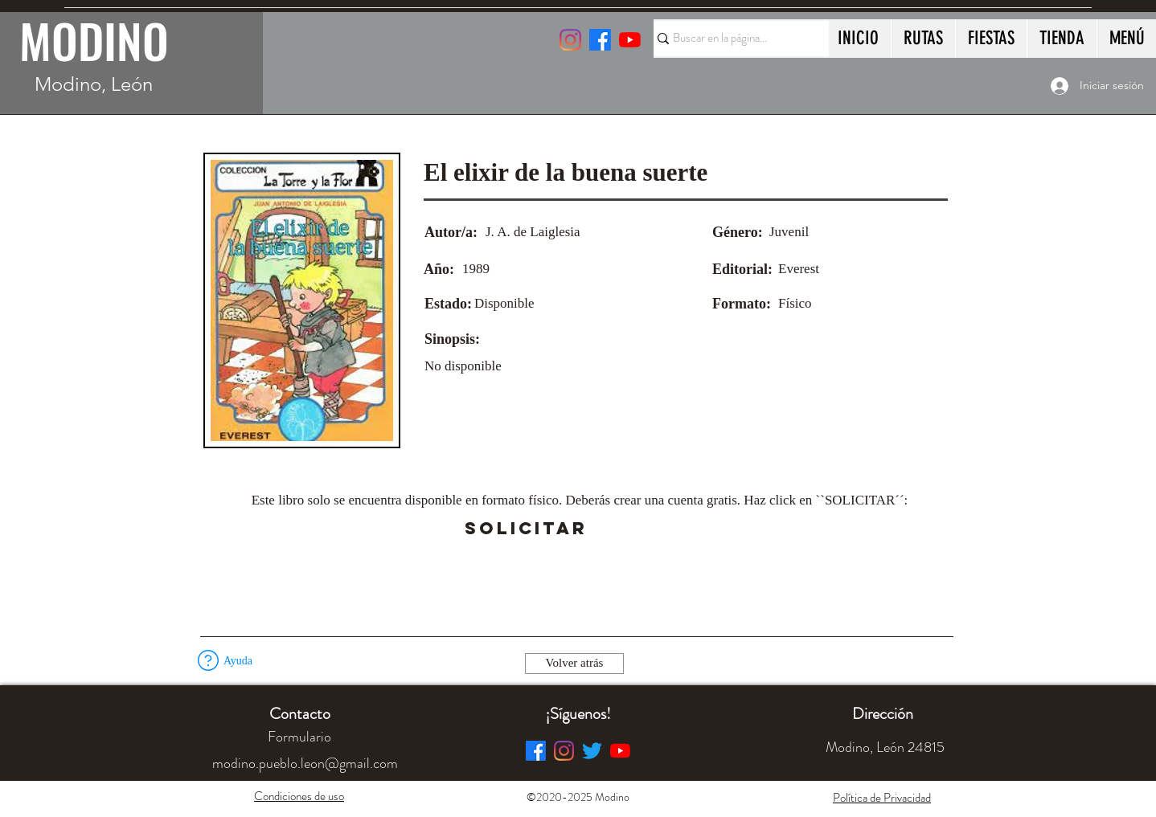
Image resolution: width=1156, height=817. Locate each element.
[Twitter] (592, 751)
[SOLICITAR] (525, 529)
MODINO (94, 40)
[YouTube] (630, 40)
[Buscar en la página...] (734, 38)
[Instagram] (570, 40)
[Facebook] (536, 751)
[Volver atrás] (574, 663)
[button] (632, 529)
